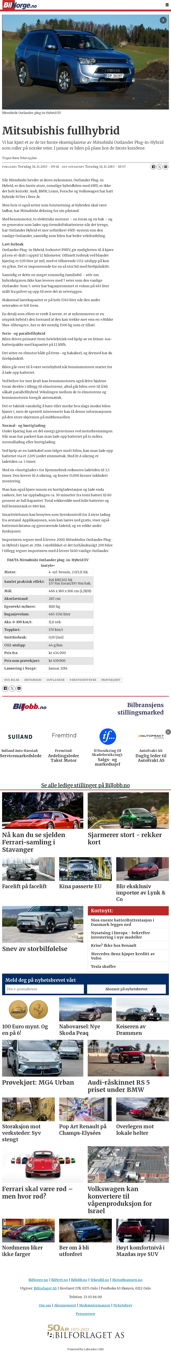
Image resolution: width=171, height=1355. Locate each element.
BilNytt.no (59, 1280)
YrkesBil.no (99, 1280)
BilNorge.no (38, 1280)
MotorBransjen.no (127, 1280)
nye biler (12, 680)
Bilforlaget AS (45, 1288)
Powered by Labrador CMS (85, 1349)
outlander (55, 680)
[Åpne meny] (167, 5)
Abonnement (65, 1305)
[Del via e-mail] (166, 167)
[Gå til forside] (19, 5)
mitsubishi (33, 680)
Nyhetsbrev (122, 1305)
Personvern (85, 1314)
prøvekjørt (110, 680)
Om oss (45, 1305)
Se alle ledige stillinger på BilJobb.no (85, 785)
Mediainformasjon (94, 1305)
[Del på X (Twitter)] (159, 167)
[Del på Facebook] (153, 167)
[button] (168, 732)
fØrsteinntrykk (83, 680)
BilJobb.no (79, 1280)
